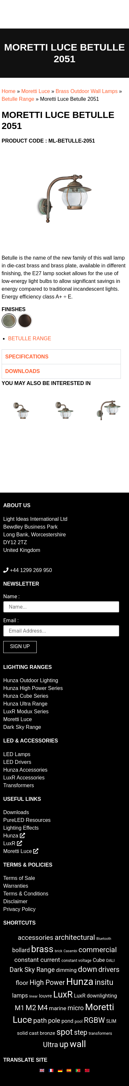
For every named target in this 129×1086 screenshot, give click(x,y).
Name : (11, 597)
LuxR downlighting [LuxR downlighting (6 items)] (95, 996)
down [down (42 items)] (87, 969)
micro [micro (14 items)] (76, 1008)
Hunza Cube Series (25, 696)
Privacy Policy (19, 909)
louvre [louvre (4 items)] (45, 996)
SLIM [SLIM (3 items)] (111, 1021)
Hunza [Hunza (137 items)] (80, 981)
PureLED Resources (27, 820)
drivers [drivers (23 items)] (109, 969)
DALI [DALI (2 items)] (110, 960)
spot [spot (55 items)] (65, 1032)
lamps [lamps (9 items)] (20, 995)
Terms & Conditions (25, 893)
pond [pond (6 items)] (67, 1021)
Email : (11, 621)
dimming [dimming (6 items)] (66, 970)
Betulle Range (18, 99)
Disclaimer (15, 901)
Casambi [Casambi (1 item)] (70, 951)
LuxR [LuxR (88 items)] (63, 994)
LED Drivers (17, 762)
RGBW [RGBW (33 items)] (94, 1020)
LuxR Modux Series (26, 711)
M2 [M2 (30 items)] (31, 1007)
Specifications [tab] (26, 356)
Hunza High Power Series (33, 688)
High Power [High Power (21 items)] (47, 982)
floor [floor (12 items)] (22, 983)
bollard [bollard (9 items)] (21, 950)
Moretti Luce (35, 91)
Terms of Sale (19, 878)
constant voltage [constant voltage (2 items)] (76, 960)
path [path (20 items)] (40, 1020)
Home (9, 91)
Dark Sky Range (22, 727)
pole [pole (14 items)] (54, 1020)
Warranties (15, 886)
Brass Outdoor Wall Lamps (87, 91)
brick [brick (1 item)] (58, 951)
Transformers (18, 785)
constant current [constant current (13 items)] (37, 959)
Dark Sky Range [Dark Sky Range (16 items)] (32, 970)
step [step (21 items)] (80, 1032)
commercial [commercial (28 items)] (98, 949)
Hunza (14, 835)
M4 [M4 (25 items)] (42, 1008)
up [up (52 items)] (64, 1044)
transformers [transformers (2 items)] (100, 1033)
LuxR (12, 843)
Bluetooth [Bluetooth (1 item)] (104, 939)
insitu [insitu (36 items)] (104, 982)
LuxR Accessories (24, 777)
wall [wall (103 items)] (78, 1044)
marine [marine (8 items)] (57, 1008)
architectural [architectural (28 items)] (75, 937)
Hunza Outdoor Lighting (30, 680)
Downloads (16, 812)
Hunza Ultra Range (25, 703)
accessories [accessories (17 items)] (35, 937)
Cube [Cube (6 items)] (99, 960)
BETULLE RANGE (29, 338)
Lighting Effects (21, 828)
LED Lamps (17, 754)
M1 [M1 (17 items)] (19, 1008)
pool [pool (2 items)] (79, 1021)
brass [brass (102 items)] (42, 949)
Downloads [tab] (22, 371)
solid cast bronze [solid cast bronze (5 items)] (36, 1033)
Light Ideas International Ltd (35, 519)
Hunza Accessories (25, 770)
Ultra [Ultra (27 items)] (50, 1044)
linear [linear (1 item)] (33, 996)
